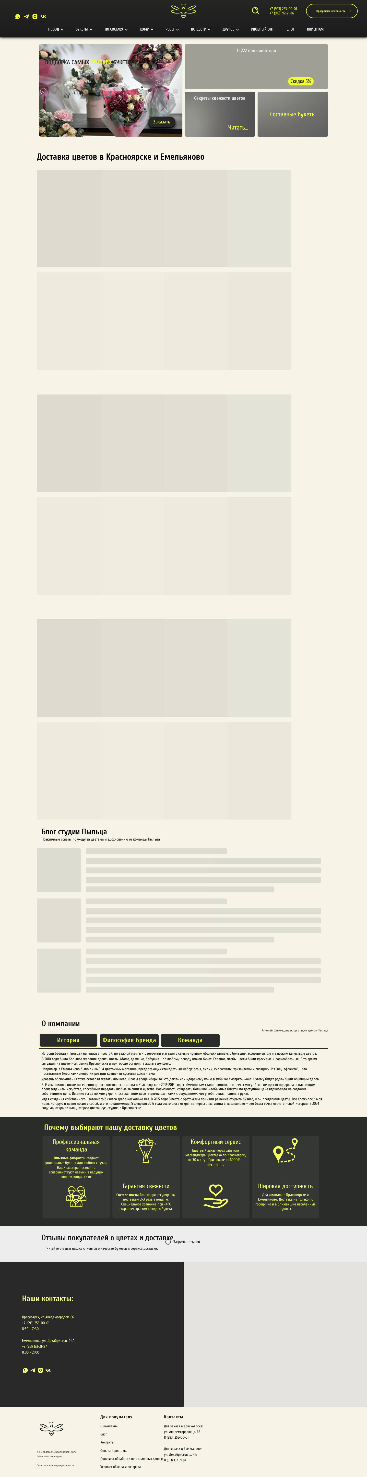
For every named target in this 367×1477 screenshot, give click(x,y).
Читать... (238, 127)
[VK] (43, 16)
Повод (55, 29)
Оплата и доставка (114, 1451)
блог (103, 1434)
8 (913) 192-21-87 (175, 1460)
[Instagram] (35, 16)
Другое (230, 29)
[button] (175, 91)
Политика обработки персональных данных (131, 1459)
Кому (146, 29)
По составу (116, 29)
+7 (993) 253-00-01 (283, 9)
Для (104, 1417)
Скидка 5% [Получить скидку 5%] (301, 81)
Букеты (84, 29)
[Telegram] (26, 16)
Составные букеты (293, 114)
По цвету (200, 29)
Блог (290, 29)
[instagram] (40, 1370)
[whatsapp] (25, 1370)
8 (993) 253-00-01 (176, 1437)
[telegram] (33, 1370)
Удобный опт (262, 29)
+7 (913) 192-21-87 (282, 13)
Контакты (107, 1442)
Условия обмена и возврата (120, 1467)
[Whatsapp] (18, 16)
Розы (172, 29)
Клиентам (315, 29)
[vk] (48, 1370)
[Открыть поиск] (255, 11)
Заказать (161, 122)
